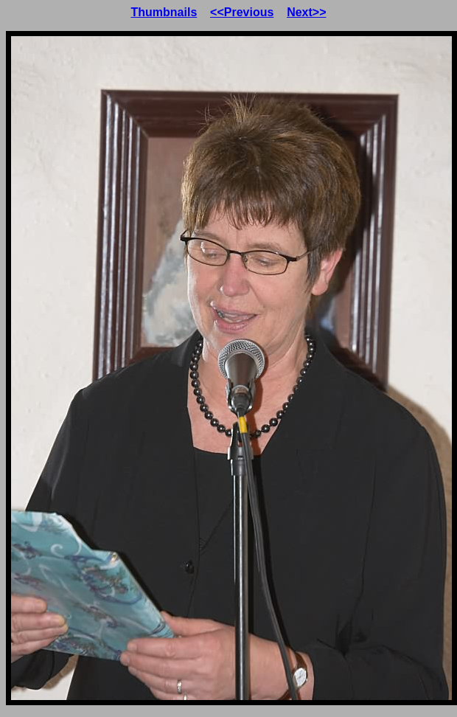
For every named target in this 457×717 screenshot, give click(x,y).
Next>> (306, 12)
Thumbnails (164, 12)
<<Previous (241, 12)
